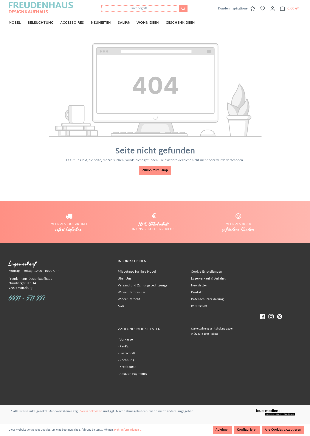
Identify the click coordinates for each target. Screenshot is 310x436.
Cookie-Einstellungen (206, 272)
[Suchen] (183, 8)
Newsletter (199, 285)
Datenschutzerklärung (207, 299)
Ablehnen (222, 430)
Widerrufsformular (132, 292)
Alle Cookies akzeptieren (283, 430)
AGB (121, 306)
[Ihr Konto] (272, 8)
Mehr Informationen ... (127, 430)
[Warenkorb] (289, 8)
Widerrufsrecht (129, 299)
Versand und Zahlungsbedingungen (143, 285)
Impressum (199, 306)
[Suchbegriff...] (140, 8)
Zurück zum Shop (155, 170)
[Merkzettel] (263, 8)
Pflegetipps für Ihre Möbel (137, 272)
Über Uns (125, 278)
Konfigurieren (247, 430)
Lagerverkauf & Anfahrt (208, 278)
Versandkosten (91, 411)
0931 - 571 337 (27, 298)
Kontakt (197, 292)
